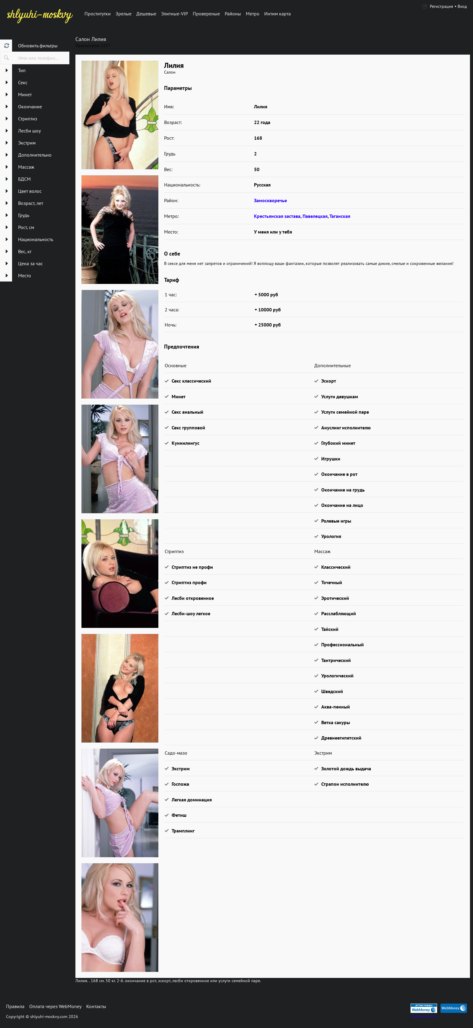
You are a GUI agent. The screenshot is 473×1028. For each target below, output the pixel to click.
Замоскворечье (270, 200)
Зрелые (124, 14)
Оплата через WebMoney (55, 1006)
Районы (233, 14)
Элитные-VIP (174, 14)
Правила (15, 1006)
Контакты (96, 1006)
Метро (252, 14)
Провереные (206, 14)
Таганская (339, 216)
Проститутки (97, 14)
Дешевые (146, 14)
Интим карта (277, 14)
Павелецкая (315, 216)
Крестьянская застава (277, 216)
